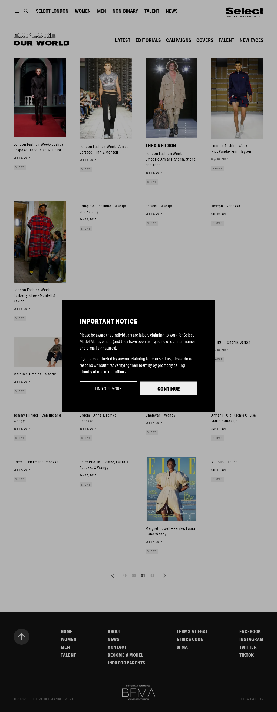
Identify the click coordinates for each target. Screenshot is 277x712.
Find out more (108, 388)
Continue (168, 388)
